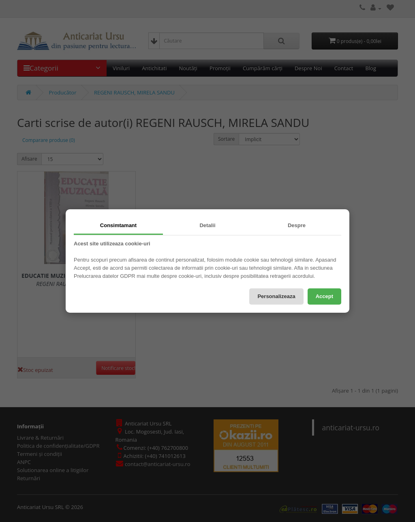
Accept (324, 296)
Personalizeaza (276, 296)
